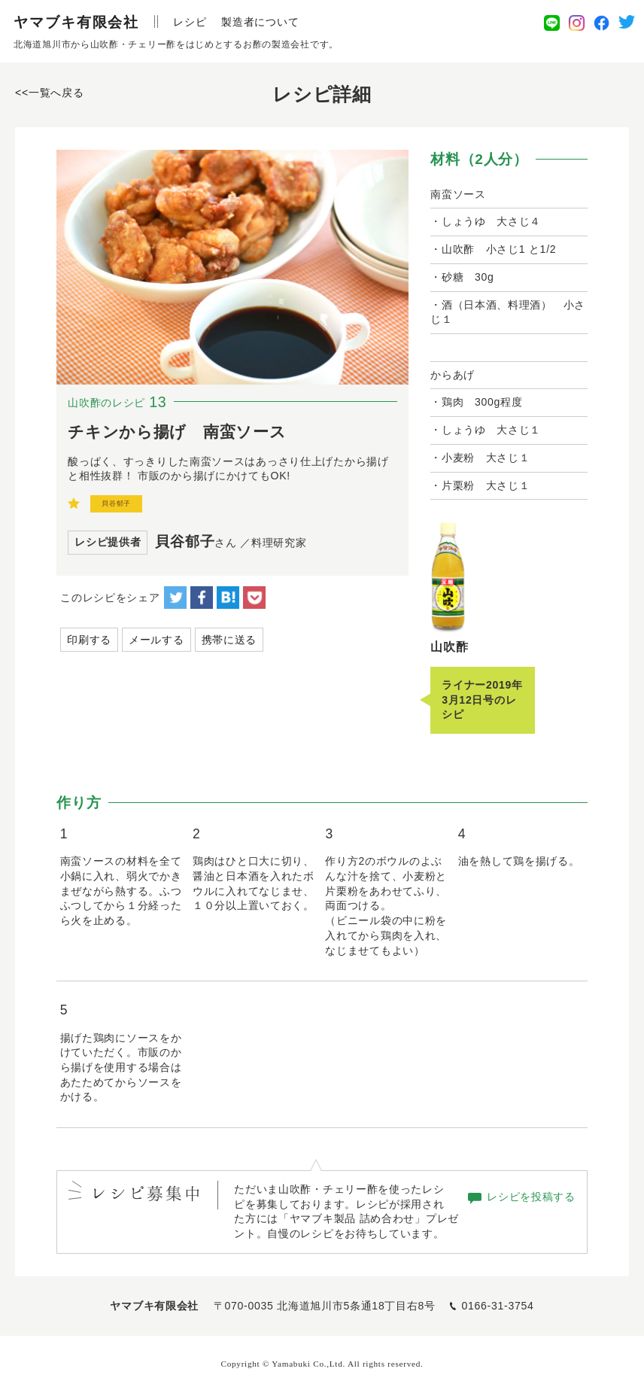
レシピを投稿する (531, 1197)
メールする (156, 640)
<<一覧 (49, 93)
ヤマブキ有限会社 (76, 22)
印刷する (89, 640)
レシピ (189, 22)
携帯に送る (229, 640)
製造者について (260, 22)
